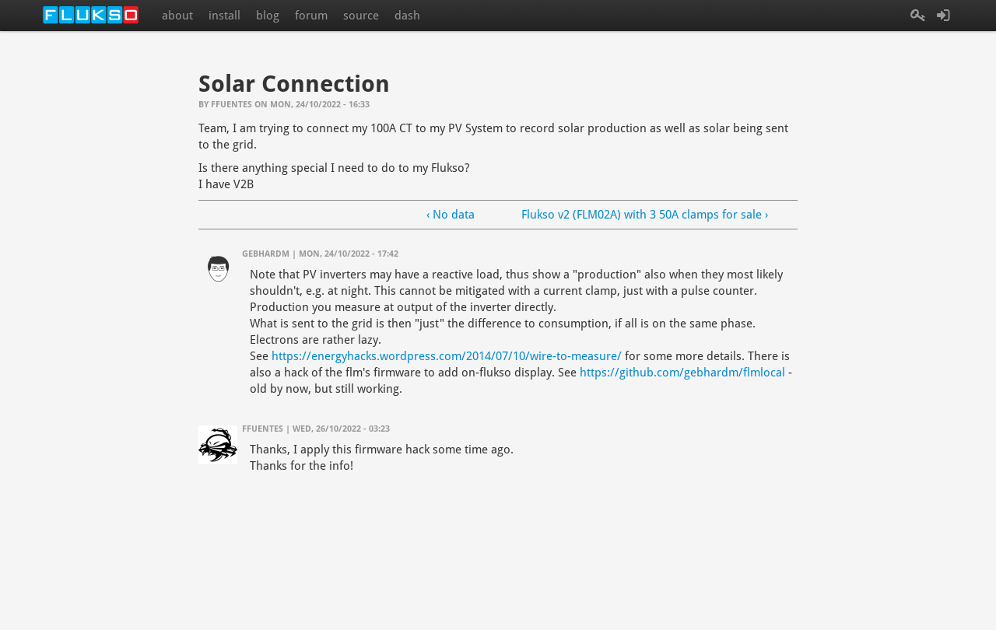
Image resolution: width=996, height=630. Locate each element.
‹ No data (450, 215)
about (177, 16)
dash (407, 16)
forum (311, 16)
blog (267, 16)
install (224, 16)
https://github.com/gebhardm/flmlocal (682, 373)
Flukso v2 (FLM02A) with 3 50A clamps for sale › (644, 215)
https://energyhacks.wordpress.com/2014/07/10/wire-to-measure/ (447, 356)
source (361, 16)
